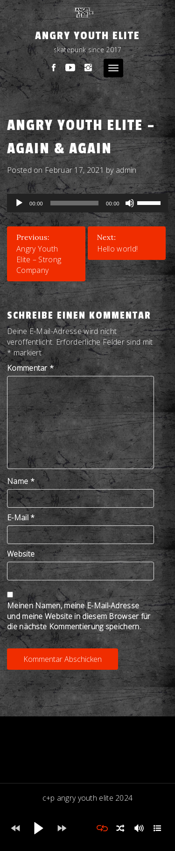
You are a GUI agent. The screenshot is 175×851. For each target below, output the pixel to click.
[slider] (74, 203)
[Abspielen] (19, 203)
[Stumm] (129, 203)
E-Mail (21, 517)
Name (21, 481)
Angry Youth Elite (87, 35)
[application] (87, 203)
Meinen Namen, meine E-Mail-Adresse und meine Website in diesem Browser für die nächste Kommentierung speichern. (79, 616)
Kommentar (30, 368)
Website (21, 554)
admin (126, 170)
